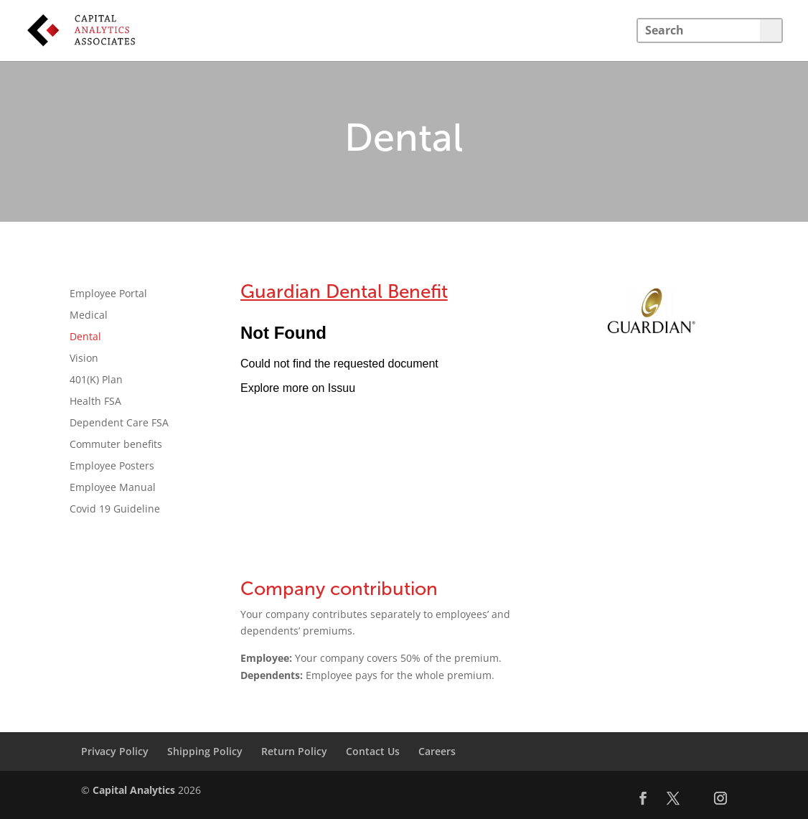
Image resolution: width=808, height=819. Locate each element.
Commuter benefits (116, 445)
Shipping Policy (205, 751)
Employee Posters (112, 466)
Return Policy (294, 751)
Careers (437, 751)
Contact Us (373, 751)
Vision (84, 359)
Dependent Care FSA (119, 423)
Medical (89, 316)
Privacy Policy (115, 751)
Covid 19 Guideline (115, 509)
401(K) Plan (96, 380)
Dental (85, 337)
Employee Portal (108, 294)
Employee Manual (113, 488)
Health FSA (95, 402)
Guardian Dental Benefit (344, 292)
